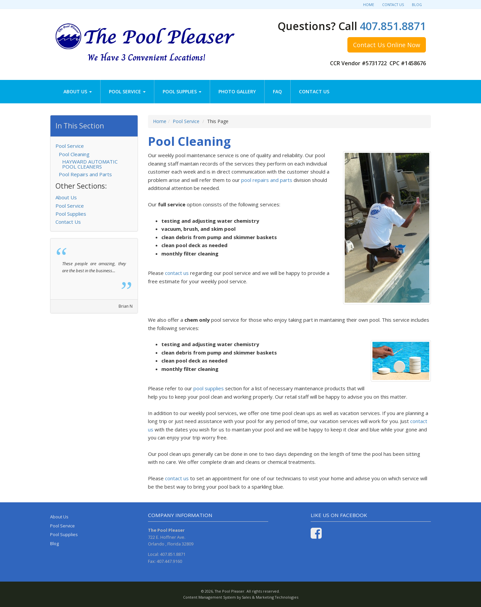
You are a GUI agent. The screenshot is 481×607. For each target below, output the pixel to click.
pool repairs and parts (266, 180)
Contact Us (393, 4)
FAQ (277, 91)
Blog (417, 4)
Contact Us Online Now (386, 45)
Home (368, 4)
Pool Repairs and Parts (85, 174)
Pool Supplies (182, 91)
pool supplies (208, 388)
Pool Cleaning (74, 154)
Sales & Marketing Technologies (270, 597)
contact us (177, 273)
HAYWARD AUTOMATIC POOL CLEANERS (90, 164)
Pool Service (127, 91)
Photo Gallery (237, 91)
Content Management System (209, 597)
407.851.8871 (393, 26)
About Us (77, 91)
